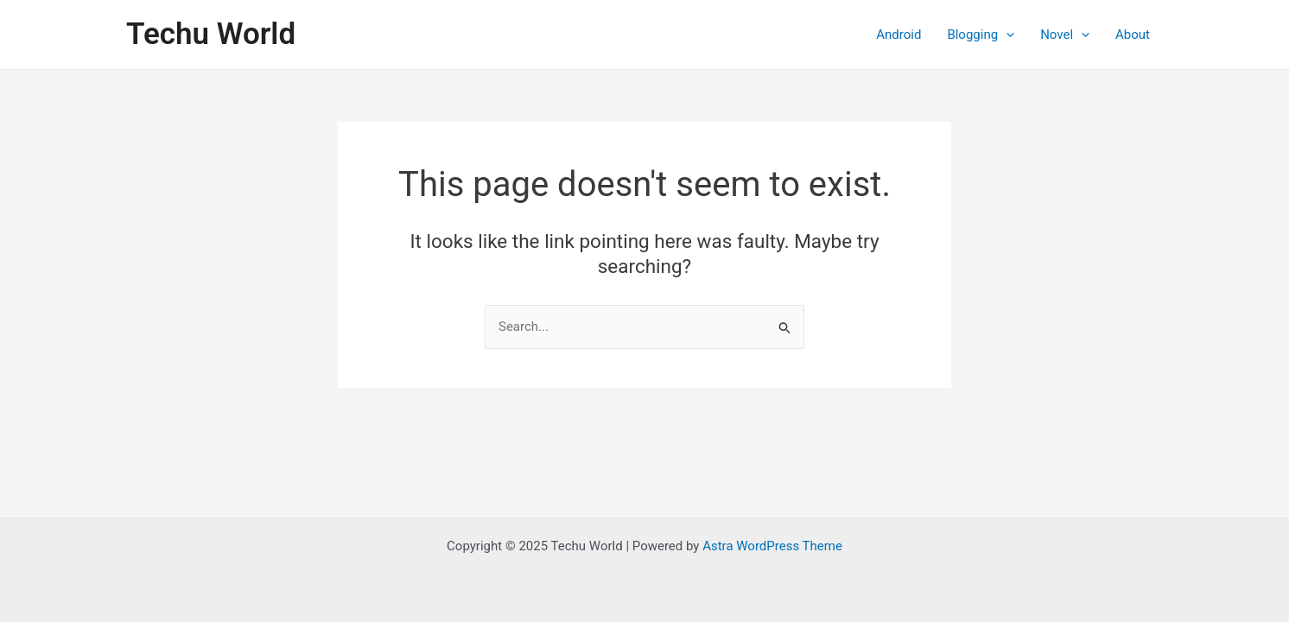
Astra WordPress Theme (772, 546)
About (1132, 34)
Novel (1064, 34)
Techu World (210, 34)
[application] (1006, 34)
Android (898, 34)
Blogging (980, 34)
